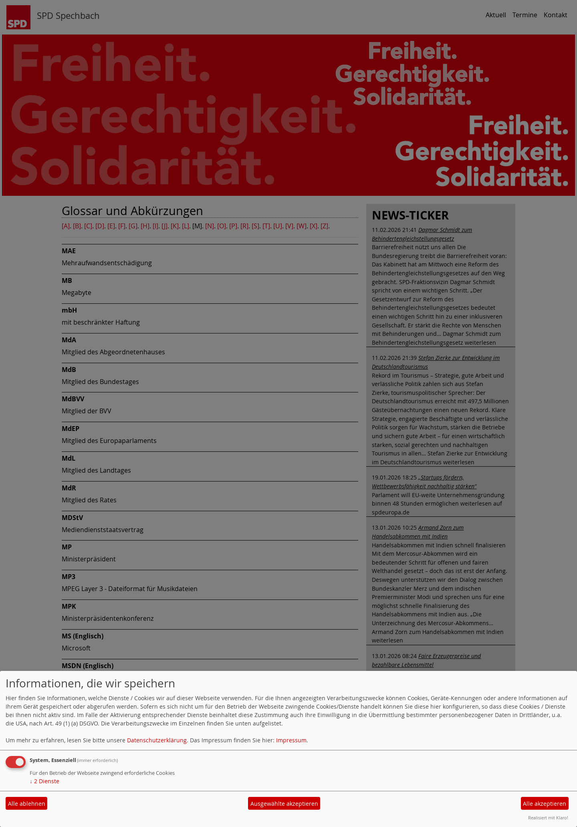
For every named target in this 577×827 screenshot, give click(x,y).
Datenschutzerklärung (157, 740)
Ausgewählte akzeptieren (284, 803)
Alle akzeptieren (544, 803)
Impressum (291, 740)
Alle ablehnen (26, 803)
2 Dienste (44, 781)
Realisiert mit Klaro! (548, 818)
